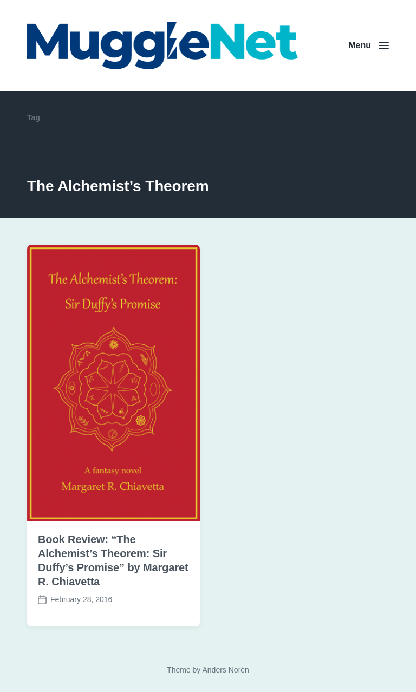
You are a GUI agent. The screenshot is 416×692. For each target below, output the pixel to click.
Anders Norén (225, 669)
